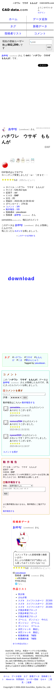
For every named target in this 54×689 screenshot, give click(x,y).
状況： (18, 486)
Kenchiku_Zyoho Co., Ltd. (38, 688)
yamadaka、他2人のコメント (20, 220)
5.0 (19, 180)
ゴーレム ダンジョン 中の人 (33, 620)
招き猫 (21, 595)
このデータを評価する (26, 236)
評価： (12, 397)
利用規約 (20, 680)
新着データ (40, 26)
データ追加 (40, 19)
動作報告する (28, 402)
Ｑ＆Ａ (43, 680)
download (21, 278)
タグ (13, 26)
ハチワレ (18, 357)
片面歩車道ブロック (27, 611)
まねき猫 (22, 598)
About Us (10, 680)
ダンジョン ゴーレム (28, 623)
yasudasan (40, 363)
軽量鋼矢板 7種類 (27, 636)
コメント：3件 (13, 206)
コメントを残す (10, 452)
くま (20, 360)
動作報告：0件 (13, 209)
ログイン (41, 13)
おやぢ (24, 528)
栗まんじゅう (32, 360)
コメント (40, 33)
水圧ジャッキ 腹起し (28, 630)
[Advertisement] (27, 97)
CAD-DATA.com (47, 3)
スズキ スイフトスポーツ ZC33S (35, 601)
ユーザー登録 (32, 680)
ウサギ (29, 357)
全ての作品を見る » (20, 644)
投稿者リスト (13, 33)
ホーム (13, 19)
